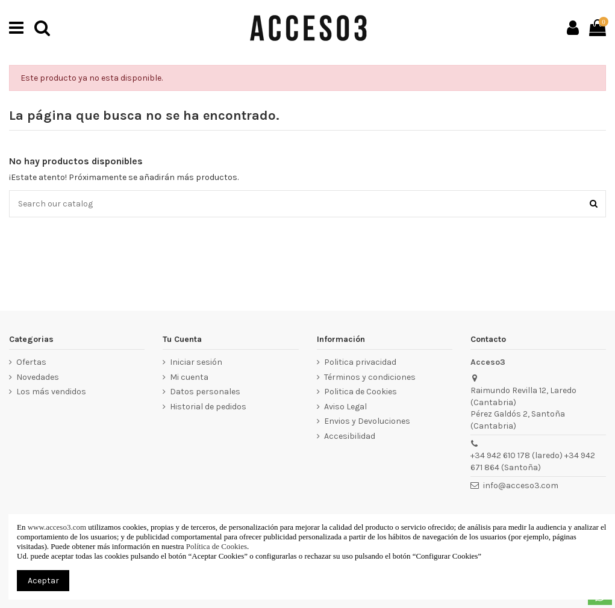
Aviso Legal (345, 407)
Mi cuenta (189, 377)
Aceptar (43, 580)
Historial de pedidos (208, 407)
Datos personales (205, 391)
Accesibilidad (349, 436)
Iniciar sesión (196, 362)
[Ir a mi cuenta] (572, 28)
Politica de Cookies (360, 391)
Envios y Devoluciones (367, 421)
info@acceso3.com (520, 485)
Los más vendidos (51, 391)
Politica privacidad (360, 362)
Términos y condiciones (370, 377)
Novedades (37, 377)
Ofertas (31, 362)
